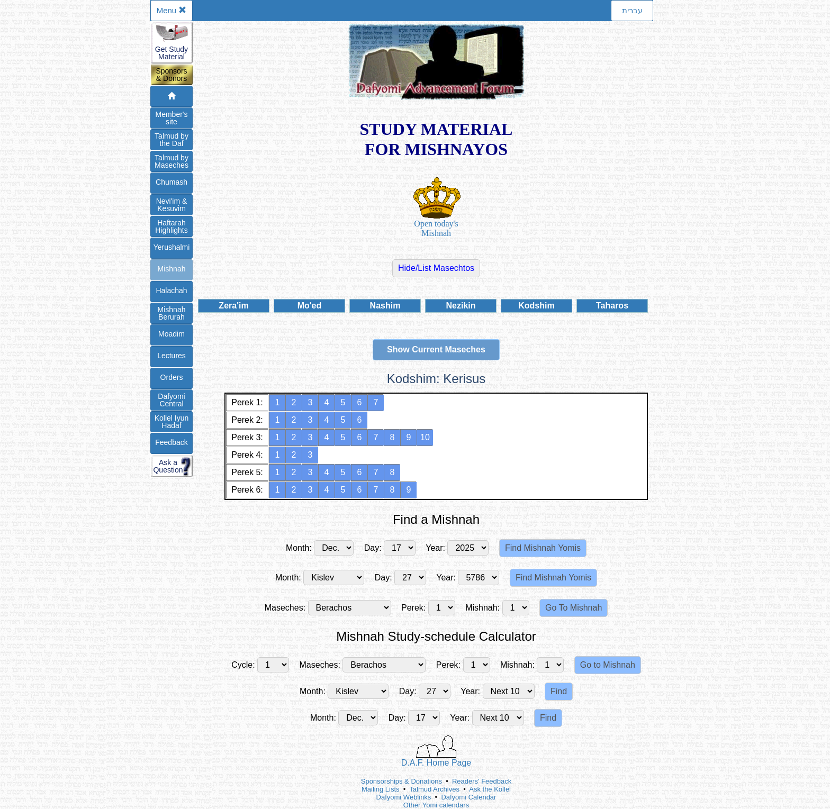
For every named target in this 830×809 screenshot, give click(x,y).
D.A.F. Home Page (436, 751)
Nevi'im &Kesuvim (171, 205)
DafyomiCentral (171, 400)
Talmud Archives (434, 789)
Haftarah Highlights (171, 226)
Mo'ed (309, 305)
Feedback (171, 442)
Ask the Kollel (490, 789)
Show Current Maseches (436, 349)
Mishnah (172, 269)
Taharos (612, 305)
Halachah (171, 290)
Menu (172, 10)
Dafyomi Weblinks (403, 797)
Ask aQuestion (168, 466)
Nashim (385, 305)
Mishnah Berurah (172, 313)
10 (425, 437)
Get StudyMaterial (171, 53)
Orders (171, 377)
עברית (632, 10)
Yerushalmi (172, 247)
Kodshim (536, 305)
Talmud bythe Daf (171, 140)
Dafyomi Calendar (468, 797)
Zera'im (233, 305)
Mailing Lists (381, 789)
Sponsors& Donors (171, 75)
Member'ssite (171, 118)
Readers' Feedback (481, 781)
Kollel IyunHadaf (172, 422)
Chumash (171, 182)
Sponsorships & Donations (401, 781)
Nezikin (460, 305)
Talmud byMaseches (171, 161)
